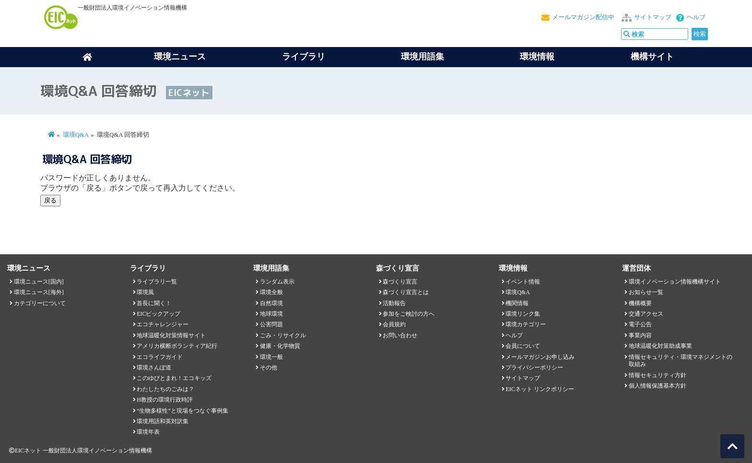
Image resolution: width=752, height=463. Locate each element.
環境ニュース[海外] (39, 292)
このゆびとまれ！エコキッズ (174, 378)
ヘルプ (696, 17)
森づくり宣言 (400, 281)
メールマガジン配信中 (583, 17)
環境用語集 (422, 56)
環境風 (145, 292)
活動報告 (394, 303)
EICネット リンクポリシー (539, 389)
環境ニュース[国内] (39, 281)
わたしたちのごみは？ (165, 389)
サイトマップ (652, 17)
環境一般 (271, 357)
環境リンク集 (522, 313)
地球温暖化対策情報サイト (171, 335)
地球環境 (271, 313)
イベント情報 (522, 281)
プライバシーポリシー (534, 367)
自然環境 (271, 303)
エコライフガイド (160, 357)
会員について (522, 346)
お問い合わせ (400, 335)
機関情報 (517, 303)
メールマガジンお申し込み (540, 357)
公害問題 (271, 324)
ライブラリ (303, 56)
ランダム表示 (277, 281)
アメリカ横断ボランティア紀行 (177, 346)
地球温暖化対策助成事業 (660, 346)
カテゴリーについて (40, 303)
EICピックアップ (158, 313)
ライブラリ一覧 (157, 281)
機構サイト (652, 56)
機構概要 (640, 303)
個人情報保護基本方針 (657, 385)
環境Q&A (76, 134)
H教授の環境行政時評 (165, 399)
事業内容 (640, 335)
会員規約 (394, 324)
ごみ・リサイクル (283, 335)
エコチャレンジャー (162, 324)
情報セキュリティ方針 (657, 375)
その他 (268, 367)
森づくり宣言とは (406, 292)
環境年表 (148, 431)
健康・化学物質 (280, 346)
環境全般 (271, 292)
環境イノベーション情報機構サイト (675, 281)
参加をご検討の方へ (409, 313)
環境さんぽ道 (154, 367)
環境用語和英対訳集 (162, 421)
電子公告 (640, 324)
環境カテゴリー (525, 324)
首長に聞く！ (154, 303)
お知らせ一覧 (646, 292)
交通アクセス (646, 313)
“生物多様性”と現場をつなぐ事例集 (182, 410)
